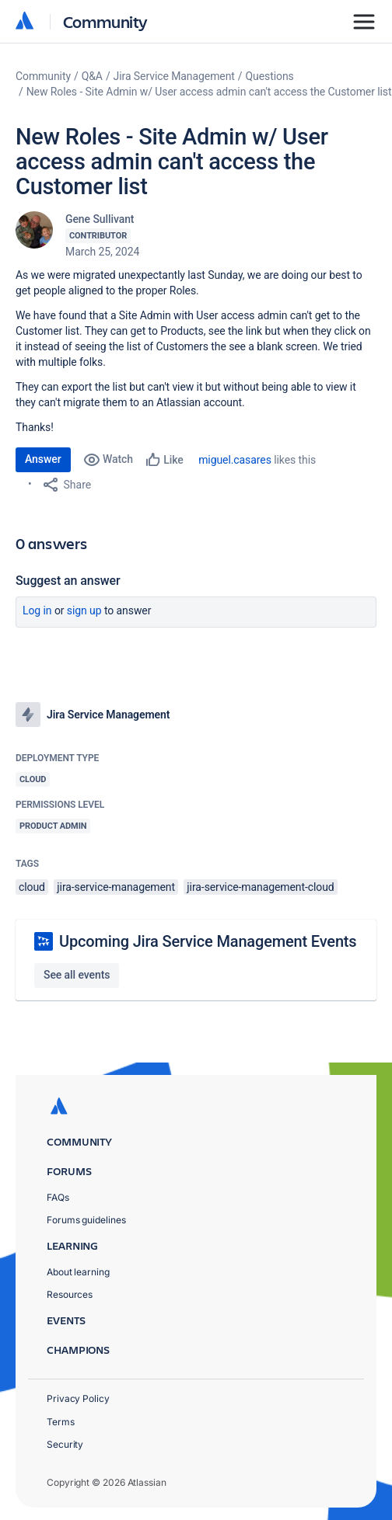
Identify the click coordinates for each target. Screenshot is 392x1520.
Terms (61, 1422)
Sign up (84, 610)
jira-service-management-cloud (260, 887)
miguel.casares (234, 460)
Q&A (92, 76)
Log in (37, 610)
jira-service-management (116, 887)
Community (105, 21)
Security (65, 1444)
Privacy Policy (78, 1398)
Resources (70, 1294)
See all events (77, 975)
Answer (43, 459)
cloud (32, 887)
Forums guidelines (86, 1220)
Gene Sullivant (99, 219)
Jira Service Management (174, 76)
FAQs (58, 1197)
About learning (78, 1272)
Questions (270, 76)
